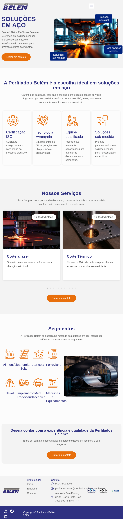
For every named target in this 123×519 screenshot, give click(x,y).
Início (30, 484)
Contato (31, 493)
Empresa (32, 488)
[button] (91, 6)
